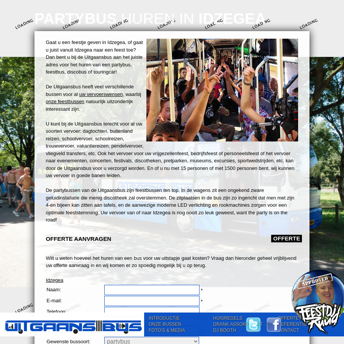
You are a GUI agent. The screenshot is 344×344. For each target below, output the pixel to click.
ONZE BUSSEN (165, 324)
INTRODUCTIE (164, 318)
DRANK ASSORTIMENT (238, 324)
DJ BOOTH (224, 330)
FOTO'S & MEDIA (167, 330)
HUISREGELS (227, 318)
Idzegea (54, 280)
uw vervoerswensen (101, 94)
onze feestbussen (65, 101)
